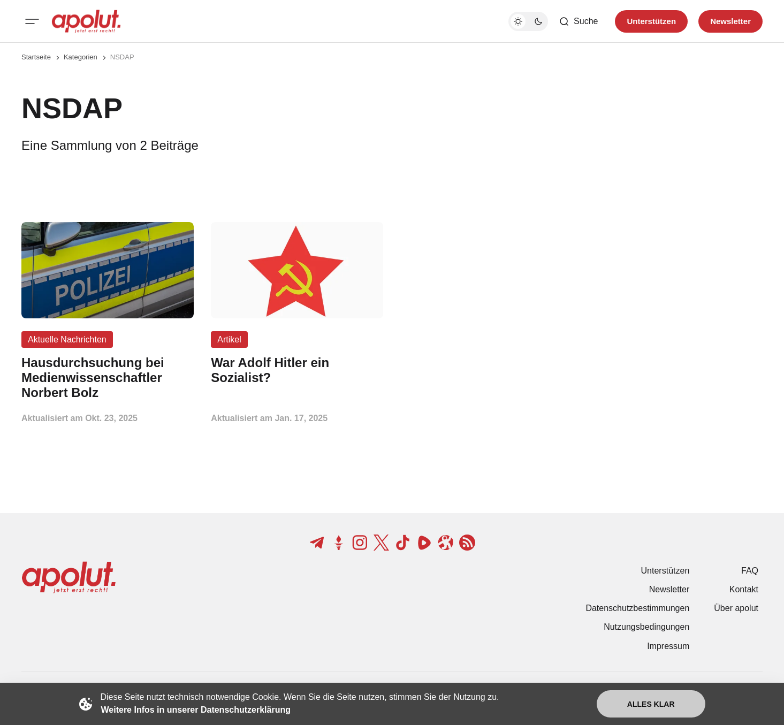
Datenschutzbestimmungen (637, 608)
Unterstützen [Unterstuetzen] (651, 21)
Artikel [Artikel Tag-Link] (229, 339)
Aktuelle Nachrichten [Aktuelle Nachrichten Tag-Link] (67, 339)
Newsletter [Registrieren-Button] (730, 21)
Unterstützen (665, 570)
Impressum (668, 646)
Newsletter (669, 589)
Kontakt (743, 589)
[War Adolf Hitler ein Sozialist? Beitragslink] (297, 370)
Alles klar (651, 704)
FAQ (749, 570)
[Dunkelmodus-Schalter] (528, 21)
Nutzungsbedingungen (646, 626)
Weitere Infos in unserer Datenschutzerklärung (196, 709)
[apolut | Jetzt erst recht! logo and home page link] (86, 21)
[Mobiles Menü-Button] (32, 21)
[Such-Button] (578, 21)
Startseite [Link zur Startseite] (36, 57)
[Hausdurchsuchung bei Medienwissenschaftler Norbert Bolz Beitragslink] (107, 377)
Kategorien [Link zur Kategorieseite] (80, 57)
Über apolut (736, 608)
